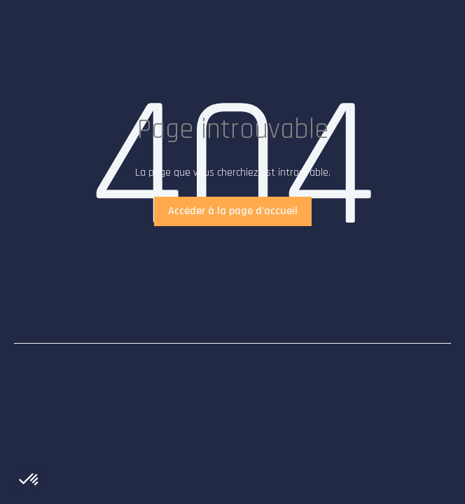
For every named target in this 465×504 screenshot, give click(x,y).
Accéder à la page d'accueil (233, 211)
